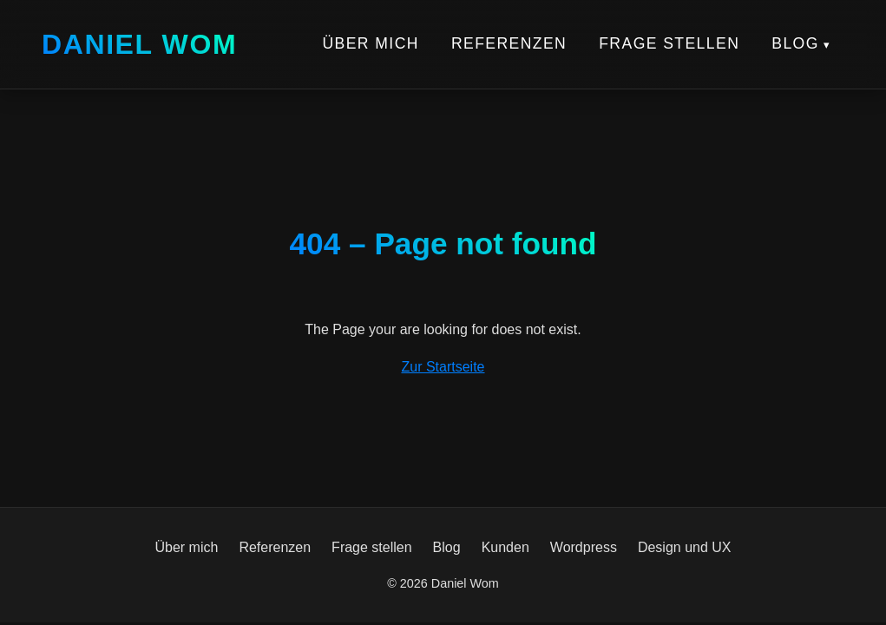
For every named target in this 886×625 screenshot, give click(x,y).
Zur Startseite (442, 366)
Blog (795, 43)
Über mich (370, 43)
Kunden (505, 547)
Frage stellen (669, 43)
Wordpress (583, 547)
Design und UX (685, 547)
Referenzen (509, 43)
